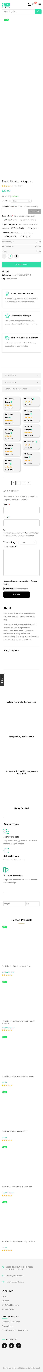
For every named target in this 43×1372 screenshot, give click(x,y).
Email (6, 517)
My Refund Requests (10, 1305)
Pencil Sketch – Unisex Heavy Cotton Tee (17, 1186)
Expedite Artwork (9, 233)
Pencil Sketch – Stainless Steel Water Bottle (18, 1076)
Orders (5, 1296)
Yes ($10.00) (17, 228)
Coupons (5, 1301)
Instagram (18, 1345)
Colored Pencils (28, 220)
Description (10, 382)
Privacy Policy (7, 1326)
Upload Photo (8, 207)
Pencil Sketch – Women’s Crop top (14, 1131)
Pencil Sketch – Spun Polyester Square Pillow (18, 1241)
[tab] (21, 375)
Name (6, 505)
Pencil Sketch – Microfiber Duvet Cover (16, 966)
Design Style (7, 216)
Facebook (4, 1345)
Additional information (16, 389)
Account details (8, 1309)
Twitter (11, 1345)
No (30, 228)
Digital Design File (9, 224)
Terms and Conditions (11, 1322)
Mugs (14, 275)
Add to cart (23, 264)
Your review (10, 547)
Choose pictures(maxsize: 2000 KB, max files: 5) (20, 582)
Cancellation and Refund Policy (15, 1330)
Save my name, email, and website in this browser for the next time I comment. (20, 534)
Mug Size (6, 201)
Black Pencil (10, 220)
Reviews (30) (10, 375)
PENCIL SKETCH (24, 275)
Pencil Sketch (11, 279)
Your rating (10, 542)
